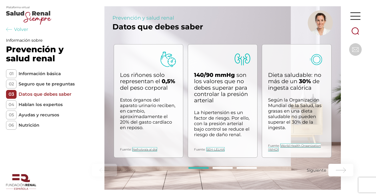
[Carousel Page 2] (223, 168)
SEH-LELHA (215, 149)
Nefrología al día (145, 149)
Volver (17, 29)
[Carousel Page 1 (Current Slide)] (199, 168)
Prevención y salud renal (143, 18)
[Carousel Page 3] (247, 168)
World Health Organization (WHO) (294, 147)
